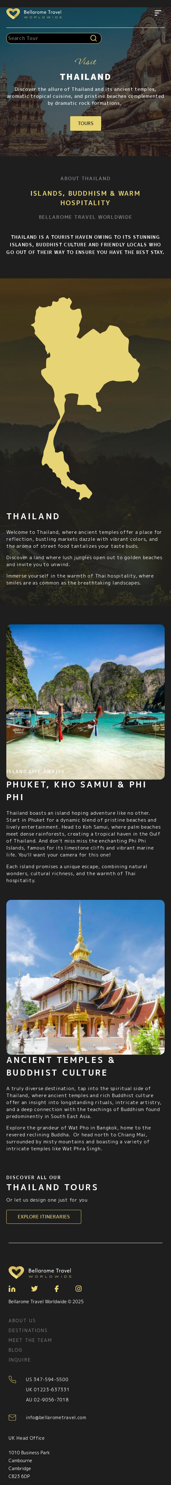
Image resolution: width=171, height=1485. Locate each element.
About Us (22, 1321)
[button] (158, 13)
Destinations (28, 1330)
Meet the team (30, 1340)
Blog (15, 1350)
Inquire (20, 1360)
